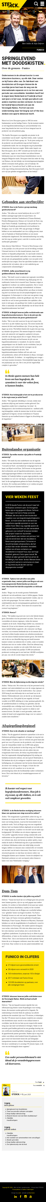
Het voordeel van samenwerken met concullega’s (23, 1138)
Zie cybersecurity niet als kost (17, 1144)
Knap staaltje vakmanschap (16, 1114)
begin (40, 1082)
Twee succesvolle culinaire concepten (20, 1111)
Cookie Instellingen (28, 1189)
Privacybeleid (16, 1189)
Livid (19, 1193)
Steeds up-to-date (13, 1140)
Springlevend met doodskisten (17, 1109)
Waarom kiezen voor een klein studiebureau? (22, 1116)
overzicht (39, 1085)
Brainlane (32, 1193)
